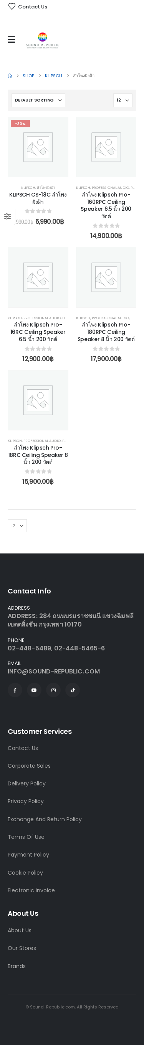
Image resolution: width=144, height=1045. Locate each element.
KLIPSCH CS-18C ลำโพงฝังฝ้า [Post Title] (37, 198)
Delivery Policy (27, 783)
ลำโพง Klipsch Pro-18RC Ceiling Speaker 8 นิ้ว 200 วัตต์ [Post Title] (38, 455)
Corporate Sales (29, 766)
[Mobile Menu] (13, 39)
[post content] (38, 147)
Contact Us (23, 748)
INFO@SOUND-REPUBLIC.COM (54, 671)
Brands (17, 966)
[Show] (122, 100)
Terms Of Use (26, 837)
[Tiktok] (72, 690)
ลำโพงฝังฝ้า (46, 187)
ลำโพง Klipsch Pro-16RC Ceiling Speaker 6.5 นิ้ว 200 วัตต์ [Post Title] (38, 332)
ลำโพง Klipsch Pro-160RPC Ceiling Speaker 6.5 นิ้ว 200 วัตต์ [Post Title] (106, 205)
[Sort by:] (38, 100)
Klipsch (28, 187)
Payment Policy (28, 854)
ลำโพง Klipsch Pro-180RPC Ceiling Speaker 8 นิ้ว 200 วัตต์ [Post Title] (106, 332)
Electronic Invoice (31, 890)
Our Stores (22, 948)
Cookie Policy (25, 873)
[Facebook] (15, 690)
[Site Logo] (43, 41)
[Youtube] (34, 690)
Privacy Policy (26, 801)
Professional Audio (110, 187)
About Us (19, 930)
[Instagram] (53, 690)
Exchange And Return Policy (45, 819)
